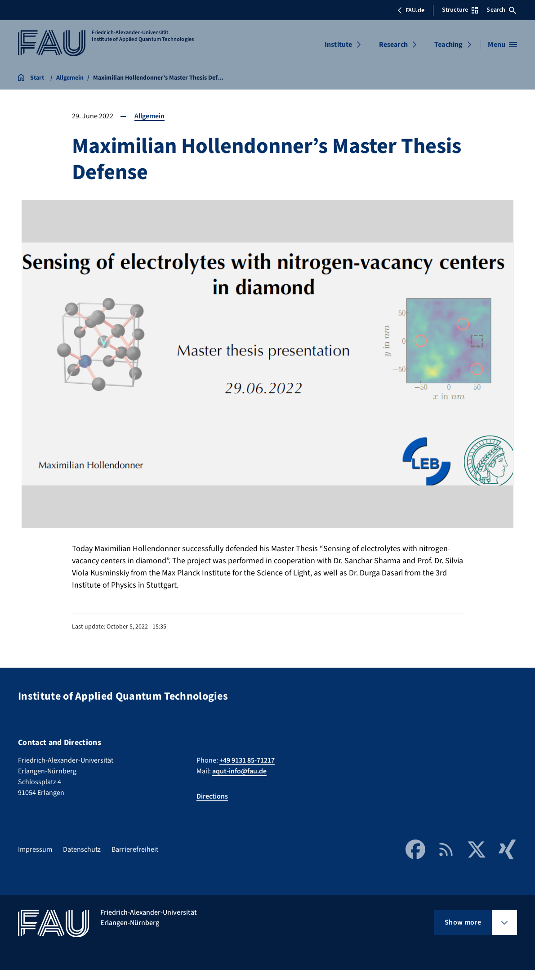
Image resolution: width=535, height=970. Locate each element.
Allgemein (149, 116)
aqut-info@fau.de (239, 771)
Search (501, 9)
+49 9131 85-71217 (247, 760)
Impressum (35, 849)
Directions (212, 796)
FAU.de (411, 10)
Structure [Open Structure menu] (460, 9)
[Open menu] (502, 44)
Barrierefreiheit (134, 849)
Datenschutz (82, 849)
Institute (338, 44)
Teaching (448, 44)
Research (393, 44)
